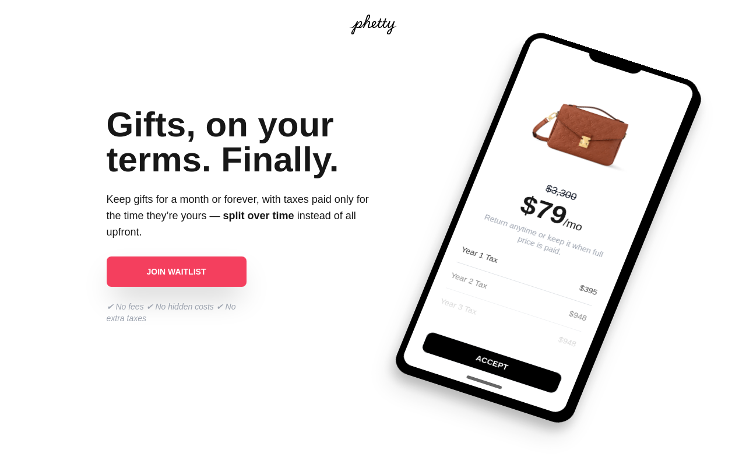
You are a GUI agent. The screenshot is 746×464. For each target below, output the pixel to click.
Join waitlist (176, 271)
